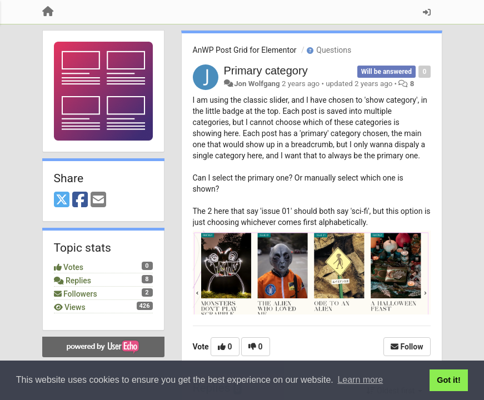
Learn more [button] (360, 379)
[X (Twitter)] (61, 200)
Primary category (266, 70)
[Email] (98, 200)
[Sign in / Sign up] (427, 12)
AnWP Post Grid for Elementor (245, 50)
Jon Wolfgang (257, 83)
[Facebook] (80, 200)
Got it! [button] (448, 380)
